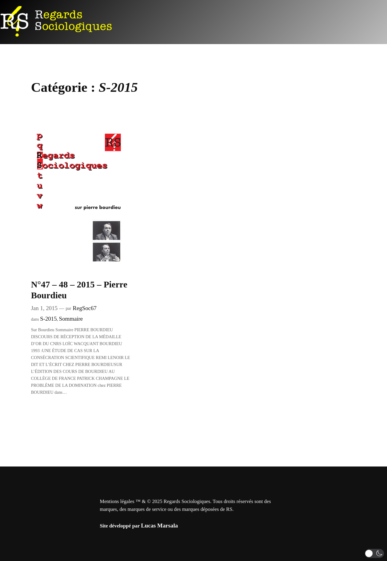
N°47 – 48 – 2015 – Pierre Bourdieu (79, 290)
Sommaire (71, 319)
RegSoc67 (85, 308)
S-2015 (48, 319)
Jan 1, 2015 (44, 308)
